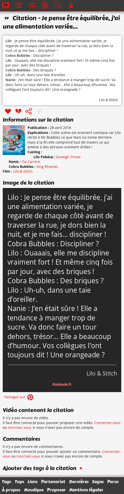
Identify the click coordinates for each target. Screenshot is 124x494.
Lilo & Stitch (108, 99)
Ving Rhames (47, 166)
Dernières (79, 481)
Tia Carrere (31, 161)
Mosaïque (33, 490)
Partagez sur (19, 397)
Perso (113, 481)
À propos (11, 490)
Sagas (98, 481)
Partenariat (53, 481)
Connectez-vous (107, 422)
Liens (32, 481)
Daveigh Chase (68, 156)
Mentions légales (86, 490)
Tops (19, 481)
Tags (6, 481)
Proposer (56, 490)
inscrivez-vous (19, 427)
